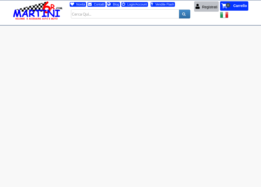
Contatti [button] (96, 4)
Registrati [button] (206, 6)
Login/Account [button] (134, 4)
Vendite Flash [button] (162, 4)
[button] (234, 6)
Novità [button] (77, 4)
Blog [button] (113, 4)
